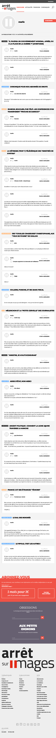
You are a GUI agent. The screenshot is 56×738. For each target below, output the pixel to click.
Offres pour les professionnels (43, 704)
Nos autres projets (41, 692)
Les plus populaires (23, 690)
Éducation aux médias (42, 686)
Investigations (5, 686)
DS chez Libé (11, 731)
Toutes (20, 678)
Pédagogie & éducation (7, 706)
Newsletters (39, 708)
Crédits (38, 714)
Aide (38, 702)
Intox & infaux (5, 684)
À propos (39, 688)
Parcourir (20, 7)
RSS (38, 716)
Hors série (4, 731)
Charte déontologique (42, 694)
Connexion (50, 1)
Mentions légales (41, 710)
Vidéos (20, 688)
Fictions (3, 678)
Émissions (36, 7)
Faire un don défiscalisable (43, 706)
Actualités (28, 7)
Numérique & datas (6, 688)
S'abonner (48, 20)
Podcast (38, 718)
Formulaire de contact (42, 696)
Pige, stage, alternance (42, 700)
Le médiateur (40, 682)
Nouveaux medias (6, 694)
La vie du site (40, 680)
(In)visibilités (4, 696)
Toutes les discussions (42, 698)
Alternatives (4, 692)
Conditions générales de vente (44, 712)
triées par (17, 34)
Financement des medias (7, 708)
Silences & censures (6, 704)
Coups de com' (5, 680)
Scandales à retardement (7, 682)
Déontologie (4, 690)
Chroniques (45, 7)
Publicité (4, 700)
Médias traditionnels (6, 702)
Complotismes (5, 698)
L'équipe (39, 690)
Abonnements (40, 678)
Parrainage (39, 684)
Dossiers (21, 686)
